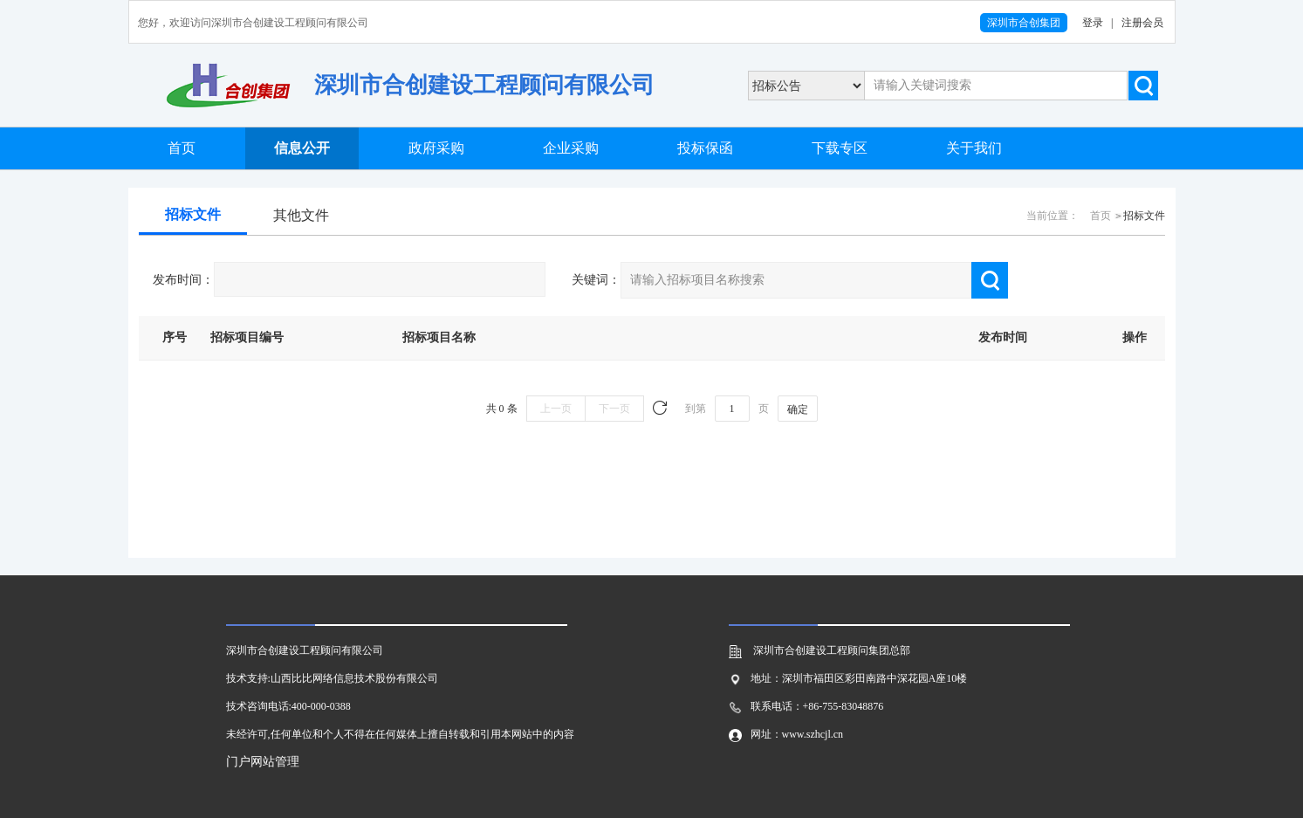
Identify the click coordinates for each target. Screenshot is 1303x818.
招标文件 (193, 214)
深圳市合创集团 (1023, 23)
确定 (797, 409)
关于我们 (974, 148)
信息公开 (302, 148)
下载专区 (840, 148)
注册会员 (1142, 23)
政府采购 (436, 148)
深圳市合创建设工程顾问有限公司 (484, 85)
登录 (1092, 23)
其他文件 (301, 215)
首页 (181, 148)
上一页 (556, 408)
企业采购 (571, 148)
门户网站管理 (262, 761)
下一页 (614, 408)
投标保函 (705, 148)
